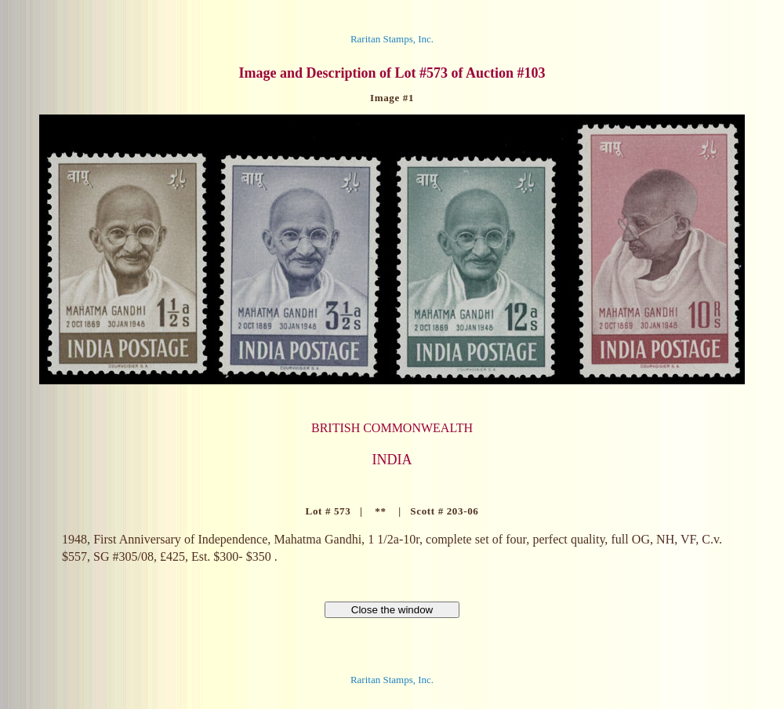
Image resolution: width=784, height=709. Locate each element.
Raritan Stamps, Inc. (392, 39)
